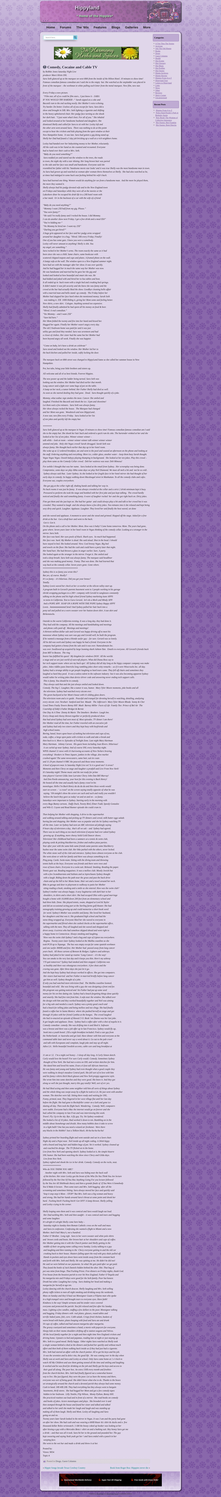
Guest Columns (69, 1461)
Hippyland (87, 8)
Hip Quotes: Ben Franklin (166, 123)
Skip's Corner (160, 95)
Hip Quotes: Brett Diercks (166, 125)
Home (50, 27)
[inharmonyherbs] (96, 60)
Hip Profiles (160, 68)
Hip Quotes (159, 71)
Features (100, 27)
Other (157, 90)
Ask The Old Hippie (163, 49)
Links (157, 85)
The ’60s (82, 27)
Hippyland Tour (161, 81)
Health (158, 58)
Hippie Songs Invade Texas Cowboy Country (65, 1468)
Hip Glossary (160, 63)
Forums (65, 27)
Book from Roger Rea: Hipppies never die (129, 1468)
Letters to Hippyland (163, 83)
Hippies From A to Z (163, 78)
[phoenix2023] (110, 1486)
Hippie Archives (161, 73)
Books (157, 51)
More (147, 27)
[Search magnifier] (75, 37)
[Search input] (59, 37)
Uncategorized (161, 98)
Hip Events (159, 61)
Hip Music (159, 66)
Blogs (115, 27)
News (157, 88)
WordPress (100, 1494)
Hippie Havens (161, 76)
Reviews (158, 93)
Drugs (58, 1461)
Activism (159, 46)
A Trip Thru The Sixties (164, 44)
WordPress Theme (112, 1494)
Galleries (131, 27)
